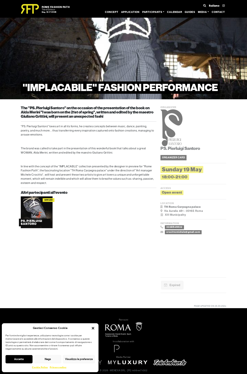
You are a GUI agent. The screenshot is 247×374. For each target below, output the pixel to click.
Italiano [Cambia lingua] (214, 5)
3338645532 (174, 227)
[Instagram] (223, 6)
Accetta (19, 359)
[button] (93, 328)
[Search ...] (204, 5)
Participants (152, 12)
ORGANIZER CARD (173, 157)
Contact (218, 12)
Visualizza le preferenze (79, 359)
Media (202, 12)
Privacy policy (58, 367)
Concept (111, 12)
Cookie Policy (40, 367)
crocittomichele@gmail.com (183, 232)
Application (130, 12)
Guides (190, 12)
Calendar (174, 12)
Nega (48, 359)
